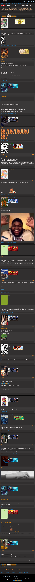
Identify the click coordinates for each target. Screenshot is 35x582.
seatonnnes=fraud (15, 10)
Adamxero (10, 315)
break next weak (14, 7)
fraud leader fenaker (4, 8)
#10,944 (33, 127)
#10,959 (33, 520)
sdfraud (2, 10)
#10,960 (33, 550)
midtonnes (2, 9)
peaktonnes (6, 9)
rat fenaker (11, 9)
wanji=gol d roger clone (22, 10)
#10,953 (33, 377)
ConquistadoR (11, 414)
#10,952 (33, 355)
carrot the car (20, 7)
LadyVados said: (4, 31)
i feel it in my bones (14, 8)
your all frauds (29, 10)
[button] (1, 1)
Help (17, 576)
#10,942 (33, 59)
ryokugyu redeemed (29, 9)
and (7, 341)
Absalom (2, 7)
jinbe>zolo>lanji (20, 8)
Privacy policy (13, 576)
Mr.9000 (9, 269)
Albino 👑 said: (3, 156)
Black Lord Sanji (11, 197)
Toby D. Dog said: (4, 328)
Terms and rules (7, 576)
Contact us (2, 576)
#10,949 (33, 280)
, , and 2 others (7, 292)
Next (13, 16)
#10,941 (33, 29)
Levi (9, 116)
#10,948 (33, 256)
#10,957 (33, 467)
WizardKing (10, 245)
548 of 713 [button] (9, 16)
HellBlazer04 (10, 366)
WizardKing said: (4, 499)
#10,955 (33, 425)
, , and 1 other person (11, 453)
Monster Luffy (11, 397)
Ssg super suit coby (12, 83)
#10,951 (33, 326)
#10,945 (33, 154)
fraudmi (9, 8)
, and (9, 45)
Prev (4, 16)
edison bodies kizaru (25, 7)
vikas (9, 539)
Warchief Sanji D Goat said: (5, 469)
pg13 (9, 456)
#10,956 (33, 444)
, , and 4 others (7, 194)
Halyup (9, 433)
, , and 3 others (8, 363)
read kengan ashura (22, 9)
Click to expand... (17, 531)
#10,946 (33, 180)
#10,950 (33, 306)
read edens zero (16, 9)
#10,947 (33, 208)
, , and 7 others (8, 80)
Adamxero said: (3, 61)
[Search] (33, 1)
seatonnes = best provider (8, 10)
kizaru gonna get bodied (27, 8)
